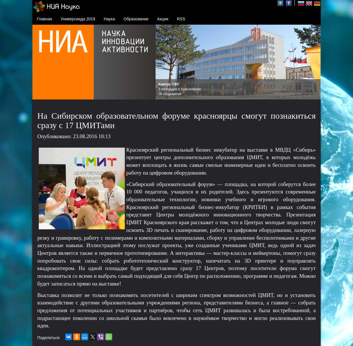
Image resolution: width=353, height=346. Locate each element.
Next (313, 62)
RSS (181, 19)
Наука (109, 19)
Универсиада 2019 (78, 19)
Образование (136, 19)
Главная (44, 19)
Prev (163, 62)
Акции (162, 19)
